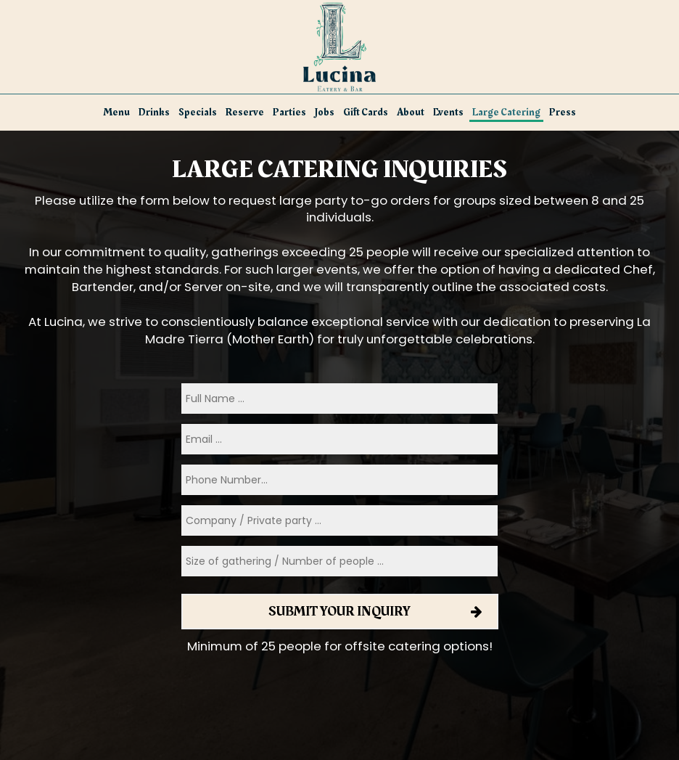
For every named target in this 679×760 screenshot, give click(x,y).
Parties (289, 112)
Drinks (154, 112)
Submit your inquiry (339, 611)
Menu (117, 112)
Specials (197, 112)
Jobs (324, 112)
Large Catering (506, 112)
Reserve (245, 112)
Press (562, 112)
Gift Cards (365, 112)
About (410, 112)
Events (448, 112)
